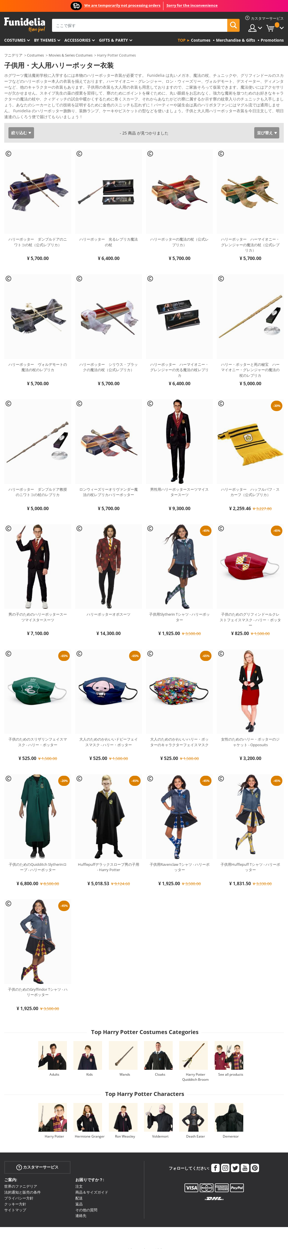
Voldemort (160, 1126)
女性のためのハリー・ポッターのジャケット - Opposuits (250, 732)
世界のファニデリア (20, 1176)
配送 (79, 1188)
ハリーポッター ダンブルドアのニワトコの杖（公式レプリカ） (37, 232)
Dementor (231, 1126)
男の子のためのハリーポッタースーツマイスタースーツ (37, 607)
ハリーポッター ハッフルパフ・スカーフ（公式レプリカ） (250, 482)
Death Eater (195, 1126)
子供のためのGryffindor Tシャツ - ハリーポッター (38, 982)
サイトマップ (15, 1200)
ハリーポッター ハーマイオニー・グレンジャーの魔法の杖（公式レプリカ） (250, 235)
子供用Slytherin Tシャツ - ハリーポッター (179, 607)
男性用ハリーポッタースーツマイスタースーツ (179, 482)
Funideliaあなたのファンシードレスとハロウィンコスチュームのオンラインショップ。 (24, 24)
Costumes (15, 40)
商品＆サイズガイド (91, 1182)
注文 (79, 1176)
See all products (230, 1064)
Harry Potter (54, 1126)
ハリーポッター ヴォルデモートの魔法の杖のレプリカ (37, 357)
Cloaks (160, 1064)
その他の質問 (86, 1200)
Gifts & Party (113, 40)
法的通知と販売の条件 (22, 1182)
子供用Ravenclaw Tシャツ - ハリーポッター (180, 857)
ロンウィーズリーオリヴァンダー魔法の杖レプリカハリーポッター (108, 482)
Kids (89, 1064)
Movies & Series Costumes (71, 55)
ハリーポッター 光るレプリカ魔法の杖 (108, 232)
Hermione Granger (90, 1126)
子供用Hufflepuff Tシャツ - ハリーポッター (250, 857)
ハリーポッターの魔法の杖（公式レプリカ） (179, 232)
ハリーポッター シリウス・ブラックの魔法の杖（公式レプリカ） (108, 357)
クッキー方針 (15, 1194)
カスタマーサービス (37, 1157)
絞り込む (19, 122)
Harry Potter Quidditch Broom (195, 1067)
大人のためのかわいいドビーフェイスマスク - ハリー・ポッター (108, 732)
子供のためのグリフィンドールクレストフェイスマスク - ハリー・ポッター (250, 610)
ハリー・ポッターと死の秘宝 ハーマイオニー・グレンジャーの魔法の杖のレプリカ (250, 360)
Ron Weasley (125, 1126)
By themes (45, 40)
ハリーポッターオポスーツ (108, 604)
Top (182, 40)
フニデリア (13, 55)
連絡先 (80, 1205)
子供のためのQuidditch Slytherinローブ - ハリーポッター (38, 857)
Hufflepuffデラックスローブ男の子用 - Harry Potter (108, 857)
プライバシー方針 (18, 1188)
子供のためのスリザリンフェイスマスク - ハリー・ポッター (37, 732)
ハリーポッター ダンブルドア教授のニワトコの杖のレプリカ (37, 482)
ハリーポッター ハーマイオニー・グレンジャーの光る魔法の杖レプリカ (179, 360)
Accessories (77, 40)
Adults (54, 1064)
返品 (79, 1194)
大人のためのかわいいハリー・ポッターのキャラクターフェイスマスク (179, 732)
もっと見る (18, 106)
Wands (125, 1064)
